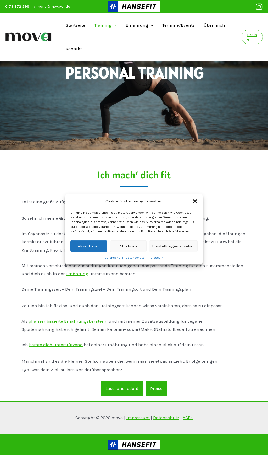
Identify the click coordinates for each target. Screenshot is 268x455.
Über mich (214, 25)
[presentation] (114, 25)
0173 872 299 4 (19, 6)
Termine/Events (178, 25)
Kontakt (74, 48)
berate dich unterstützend (56, 344)
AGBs (188, 417)
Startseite (75, 25)
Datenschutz (113, 264)
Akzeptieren (89, 252)
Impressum (155, 264)
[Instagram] (259, 6)
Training (105, 25)
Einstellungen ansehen (173, 252)
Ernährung (139, 25)
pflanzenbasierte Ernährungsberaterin (68, 321)
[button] (195, 207)
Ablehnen (128, 252)
